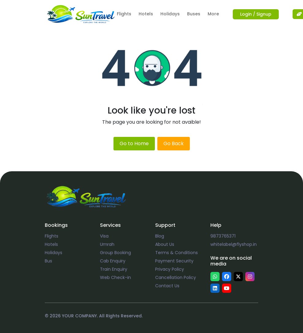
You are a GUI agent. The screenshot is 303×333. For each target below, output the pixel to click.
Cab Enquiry (112, 261)
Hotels (146, 14)
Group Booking (115, 253)
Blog (159, 236)
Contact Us (167, 286)
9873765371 (223, 236)
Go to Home (134, 143)
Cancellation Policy (175, 277)
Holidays (170, 14)
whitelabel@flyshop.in (233, 244)
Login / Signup (255, 14)
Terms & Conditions (176, 253)
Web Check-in (115, 277)
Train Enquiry (113, 269)
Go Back (173, 143)
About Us (164, 244)
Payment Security (174, 261)
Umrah (107, 244)
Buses (193, 14)
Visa (104, 236)
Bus (48, 261)
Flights (124, 14)
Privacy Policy (169, 269)
